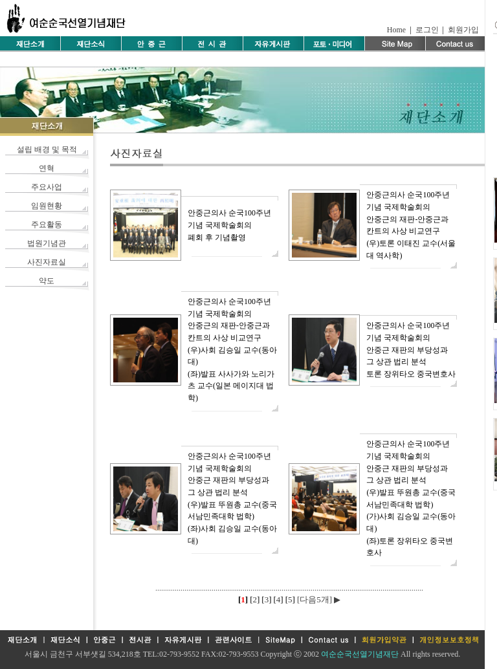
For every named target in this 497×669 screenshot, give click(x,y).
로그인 (427, 29)
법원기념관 (46, 243)
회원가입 (463, 29)
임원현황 (46, 205)
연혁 (46, 168)
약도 (46, 280)
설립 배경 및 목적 (47, 149)
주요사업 (46, 187)
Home (396, 29)
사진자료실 (46, 262)
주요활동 (46, 224)
